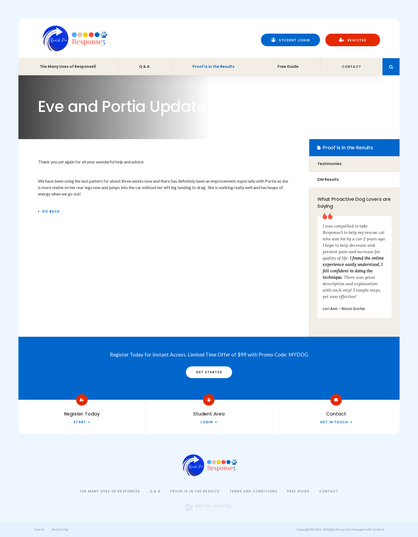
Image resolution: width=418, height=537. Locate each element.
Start (79, 422)
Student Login (290, 39)
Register (352, 39)
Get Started (209, 372)
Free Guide (288, 66)
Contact (351, 66)
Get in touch (334, 422)
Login (207, 422)
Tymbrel (378, 529)
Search (39, 529)
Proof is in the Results (214, 66)
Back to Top (60, 529)
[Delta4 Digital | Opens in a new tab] (209, 509)
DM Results (328, 179)
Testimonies (329, 163)
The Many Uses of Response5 (68, 66)
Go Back (51, 212)
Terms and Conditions (253, 491)
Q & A (144, 66)
